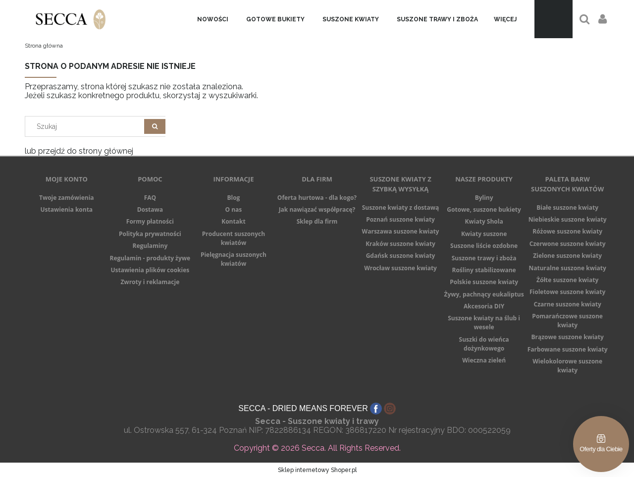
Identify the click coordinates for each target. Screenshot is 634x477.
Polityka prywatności (150, 234)
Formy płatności (150, 221)
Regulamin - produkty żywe (150, 258)
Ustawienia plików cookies (149, 270)
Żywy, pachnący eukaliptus (484, 294)
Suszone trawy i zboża (484, 258)
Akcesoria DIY (484, 306)
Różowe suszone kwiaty (567, 231)
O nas (233, 209)
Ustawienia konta (66, 209)
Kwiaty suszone (484, 234)
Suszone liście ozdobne (484, 245)
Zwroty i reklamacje (149, 282)
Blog (233, 197)
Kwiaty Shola (484, 221)
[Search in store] (87, 126)
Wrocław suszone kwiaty (400, 268)
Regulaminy (149, 245)
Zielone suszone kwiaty (567, 255)
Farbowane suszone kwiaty (568, 349)
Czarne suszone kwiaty (567, 304)
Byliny (484, 197)
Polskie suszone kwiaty (484, 282)
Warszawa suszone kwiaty (400, 231)
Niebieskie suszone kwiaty (567, 219)
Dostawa (150, 209)
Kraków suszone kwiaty (400, 243)
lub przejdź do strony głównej (79, 151)
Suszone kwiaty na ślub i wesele (484, 322)
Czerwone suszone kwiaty (567, 243)
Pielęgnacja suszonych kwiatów (233, 259)
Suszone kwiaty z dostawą (400, 207)
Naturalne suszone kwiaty (567, 268)
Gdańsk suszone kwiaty (400, 255)
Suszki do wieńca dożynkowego (484, 344)
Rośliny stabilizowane (484, 270)
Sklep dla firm (317, 221)
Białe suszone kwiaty (567, 207)
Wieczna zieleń (484, 360)
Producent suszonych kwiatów (233, 238)
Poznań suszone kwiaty (400, 219)
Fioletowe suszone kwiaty (567, 292)
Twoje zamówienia (66, 197)
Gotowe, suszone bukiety (484, 209)
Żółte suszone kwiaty (567, 280)
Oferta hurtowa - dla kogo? (317, 197)
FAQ (150, 197)
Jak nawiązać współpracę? (317, 209)
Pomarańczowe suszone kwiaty (567, 320)
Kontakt (233, 221)
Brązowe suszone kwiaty (567, 337)
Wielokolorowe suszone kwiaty (567, 365)
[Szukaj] (154, 126)
